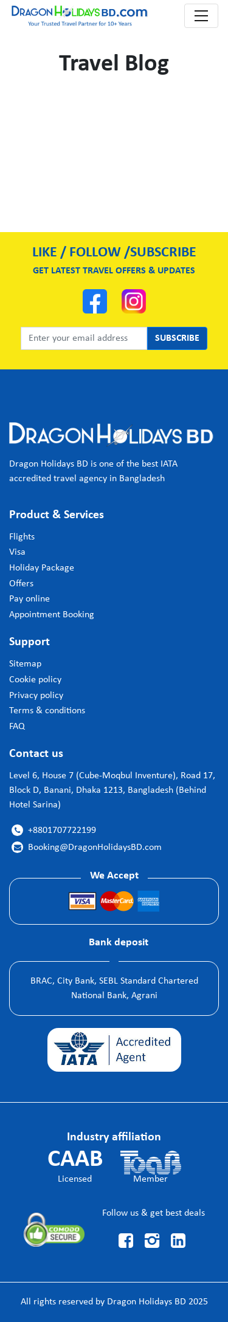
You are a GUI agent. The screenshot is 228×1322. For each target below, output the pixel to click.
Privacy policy (36, 695)
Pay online (29, 599)
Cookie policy (35, 680)
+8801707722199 (54, 830)
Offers (21, 584)
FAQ (17, 726)
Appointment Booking (51, 615)
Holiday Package (41, 568)
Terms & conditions (47, 711)
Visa (17, 552)
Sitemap (25, 664)
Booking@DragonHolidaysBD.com (87, 847)
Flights (22, 537)
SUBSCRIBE (177, 338)
